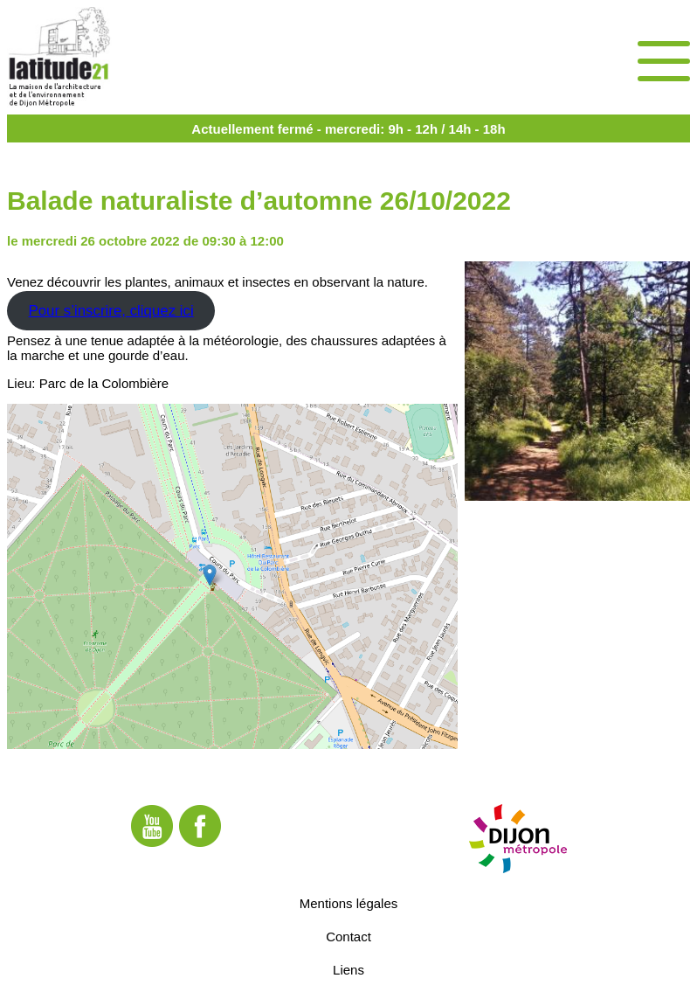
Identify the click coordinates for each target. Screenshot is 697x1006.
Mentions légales (349, 902)
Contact (348, 935)
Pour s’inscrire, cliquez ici (110, 310)
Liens (348, 968)
